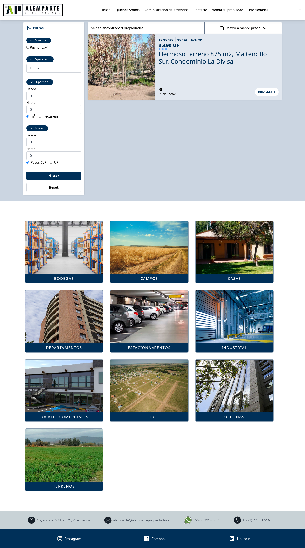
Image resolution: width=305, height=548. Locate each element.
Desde (31, 89)
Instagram (68, 539)
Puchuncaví (39, 47)
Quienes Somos (127, 10)
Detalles (267, 91)
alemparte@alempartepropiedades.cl (137, 520)
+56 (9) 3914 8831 (201, 520)
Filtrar (53, 175)
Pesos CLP (38, 162)
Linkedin (238, 539)
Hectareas (50, 116)
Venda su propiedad (227, 10)
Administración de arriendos (166, 10)
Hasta (30, 102)
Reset (54, 187)
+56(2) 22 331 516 (251, 520)
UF (56, 162)
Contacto (200, 10)
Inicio (106, 10)
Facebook (154, 539)
